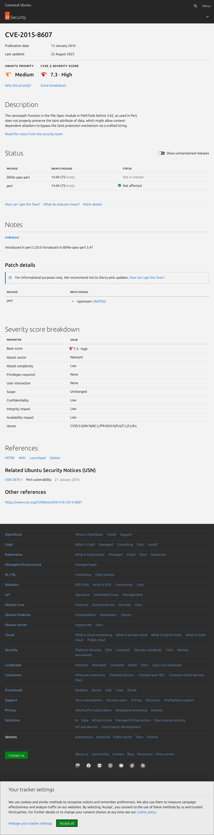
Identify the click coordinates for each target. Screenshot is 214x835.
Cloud (9, 635)
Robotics (12, 584)
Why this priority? (18, 85)
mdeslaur (12, 237)
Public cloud (96, 640)
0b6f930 (99, 301)
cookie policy (146, 812)
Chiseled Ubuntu (121, 675)
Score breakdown (53, 85)
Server (96, 690)
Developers (108, 615)
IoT (7, 594)
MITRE (10, 458)
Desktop (81, 690)
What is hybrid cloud (166, 635)
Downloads (13, 690)
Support (126, 534)
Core (119, 690)
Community (124, 584)
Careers (118, 754)
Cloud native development (121, 727)
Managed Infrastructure (133, 720)
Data (85, 720)
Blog (130, 754)
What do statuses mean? (61, 204)
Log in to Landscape (167, 665)
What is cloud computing (93, 635)
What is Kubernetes (89, 554)
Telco (139, 737)
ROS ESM (82, 584)
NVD (22, 458)
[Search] (195, 6)
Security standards (148, 650)
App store (82, 594)
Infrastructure (102, 720)
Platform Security (88, 650)
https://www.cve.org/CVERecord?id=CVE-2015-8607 (43, 502)
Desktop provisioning (131, 710)
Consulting (125, 544)
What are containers (90, 675)
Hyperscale (83, 625)
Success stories (103, 605)
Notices (183, 650)
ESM (108, 650)
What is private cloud (131, 635)
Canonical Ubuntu (18, 5)
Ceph (9, 544)
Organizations (85, 615)
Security (11, 650)
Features (81, 605)
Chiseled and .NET (151, 675)
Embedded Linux (106, 594)
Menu (206, 6)
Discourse (153, 700)
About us (81, 754)
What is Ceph (85, 544)
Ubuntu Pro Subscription (93, 710)
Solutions (12, 720)
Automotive (84, 737)
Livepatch (123, 650)
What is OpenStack (89, 534)
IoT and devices (86, 727)
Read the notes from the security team (34, 134)
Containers (13, 675)
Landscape (13, 665)
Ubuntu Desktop (17, 615)
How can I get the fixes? (22, 204)
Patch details (92, 204)
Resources (158, 554)
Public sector (122, 737)
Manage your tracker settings (30, 823)
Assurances (83, 655)
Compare (117, 665)
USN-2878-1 (14, 479)
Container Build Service (186, 675)
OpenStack (13, 534)
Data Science (104, 574)
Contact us (16, 755)
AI (76, 720)
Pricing (136, 700)
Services (125, 605)
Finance (152, 737)
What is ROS (102, 584)
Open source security (169, 720)
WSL (109, 690)
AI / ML (10, 574)
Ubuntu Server (16, 625)
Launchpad (38, 458)
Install (111, 534)
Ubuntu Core (14, 605)
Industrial (103, 737)
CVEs (169, 650)
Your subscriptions (88, 700)
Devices (157, 710)
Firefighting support (179, 700)
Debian (55, 458)
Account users (116, 700)
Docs (140, 544)
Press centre (165, 754)
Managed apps (86, 564)
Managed (106, 544)
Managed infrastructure (23, 564)
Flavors (126, 615)
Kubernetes (14, 554)
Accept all (67, 823)
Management (133, 594)
